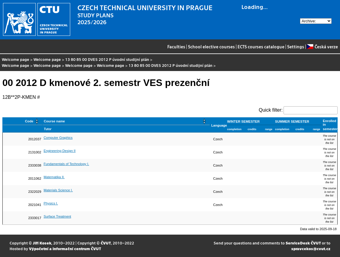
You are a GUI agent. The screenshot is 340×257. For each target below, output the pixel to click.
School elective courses (211, 46)
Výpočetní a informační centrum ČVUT (65, 248)
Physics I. (51, 203)
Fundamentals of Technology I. (66, 164)
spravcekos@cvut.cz (310, 248)
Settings (295, 46)
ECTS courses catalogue (261, 46)
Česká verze (322, 46)
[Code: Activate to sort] (22, 121)
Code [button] (29, 121)
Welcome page (15, 59)
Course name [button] (54, 121)
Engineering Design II (60, 151)
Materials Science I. (58, 190)
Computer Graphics (58, 137)
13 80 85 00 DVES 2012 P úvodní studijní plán (107, 59)
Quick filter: (271, 110)
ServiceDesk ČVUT (303, 243)
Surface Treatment (57, 216)
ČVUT (106, 243)
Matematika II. (54, 177)
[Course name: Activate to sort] (126, 121)
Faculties (176, 46)
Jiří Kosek (42, 243)
